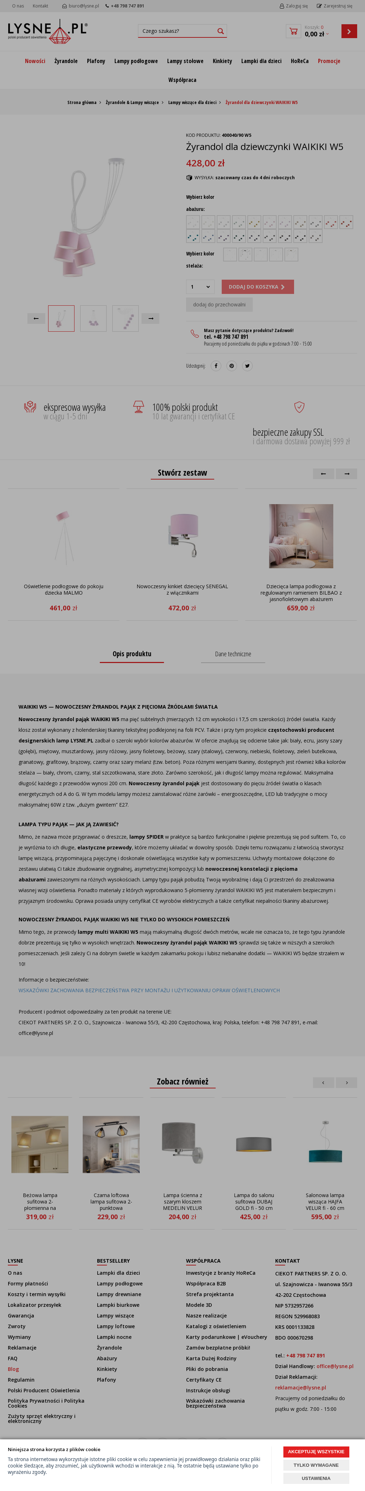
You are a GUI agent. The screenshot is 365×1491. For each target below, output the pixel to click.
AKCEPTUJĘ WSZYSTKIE (316, 1451)
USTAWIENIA (316, 1478)
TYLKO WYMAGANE (316, 1465)
